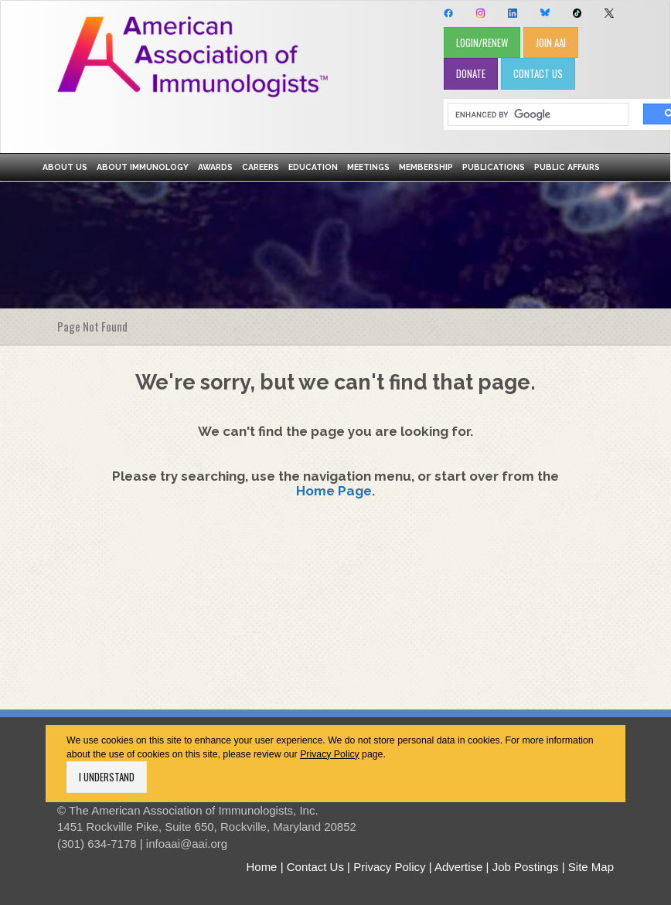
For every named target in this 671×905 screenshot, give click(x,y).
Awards (215, 167)
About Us (65, 167)
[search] (532, 114)
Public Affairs (567, 167)
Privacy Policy (329, 754)
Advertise (458, 866)
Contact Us (315, 866)
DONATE (470, 73)
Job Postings (525, 866)
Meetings (368, 167)
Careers (260, 167)
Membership (426, 167)
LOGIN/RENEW (482, 42)
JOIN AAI (551, 42)
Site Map (591, 866)
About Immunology (143, 167)
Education (313, 167)
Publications (493, 167)
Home (261, 866)
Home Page (334, 490)
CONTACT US (538, 73)
